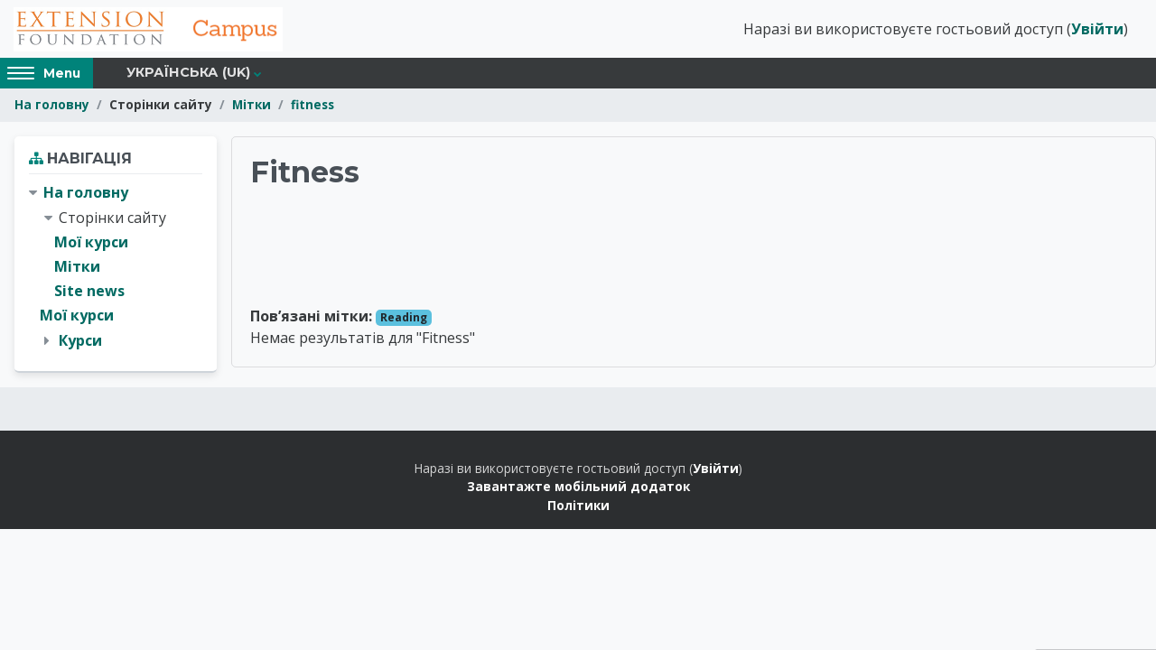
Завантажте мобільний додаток (578, 487)
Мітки (251, 106)
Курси (80, 341)
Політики (578, 506)
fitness (312, 106)
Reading (403, 318)
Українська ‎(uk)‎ (188, 74)
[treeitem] (115, 268)
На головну (51, 106)
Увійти (1097, 30)
